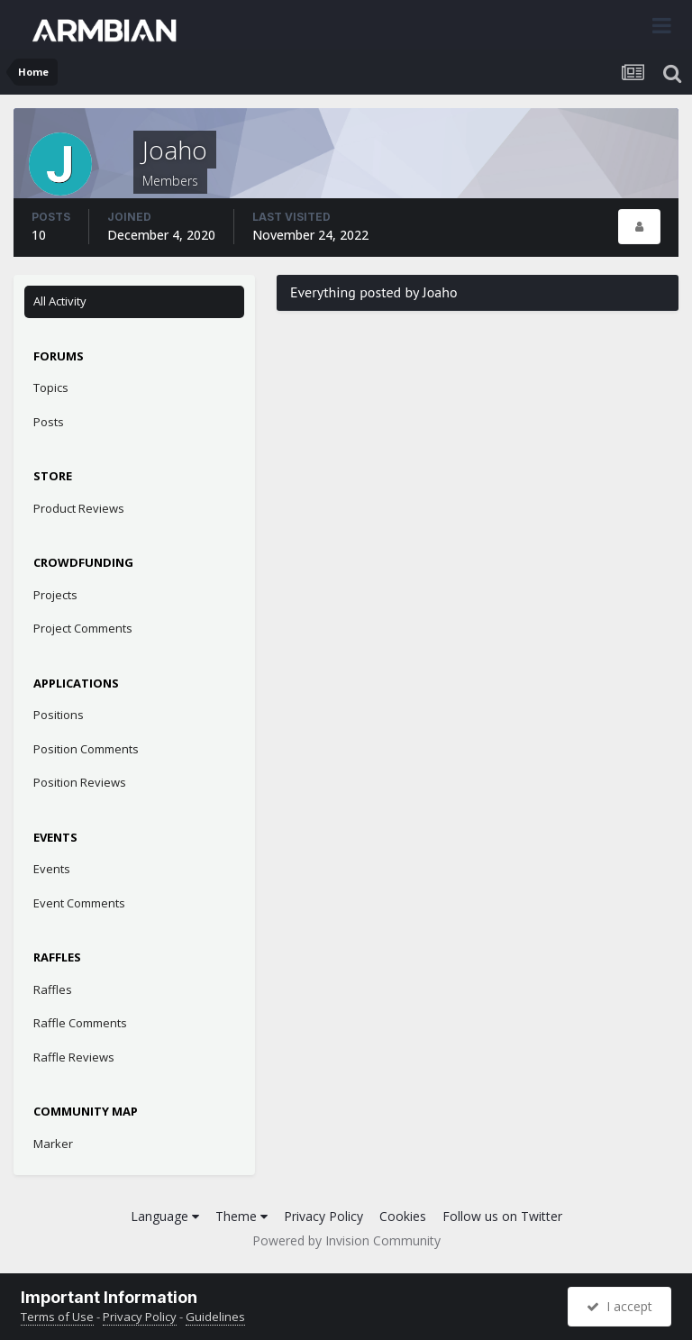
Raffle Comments (80, 1023)
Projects (55, 595)
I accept (619, 1306)
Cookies (402, 1216)
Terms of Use (57, 1316)
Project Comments (82, 628)
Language (165, 1216)
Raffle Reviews (73, 1057)
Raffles (52, 989)
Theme (241, 1216)
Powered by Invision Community (346, 1240)
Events (51, 869)
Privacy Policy (323, 1216)
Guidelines (215, 1316)
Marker (53, 1143)
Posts (48, 422)
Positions (58, 714)
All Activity (59, 301)
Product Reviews (78, 508)
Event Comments (79, 903)
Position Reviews (79, 782)
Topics (50, 387)
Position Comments (86, 749)
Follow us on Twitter (502, 1216)
